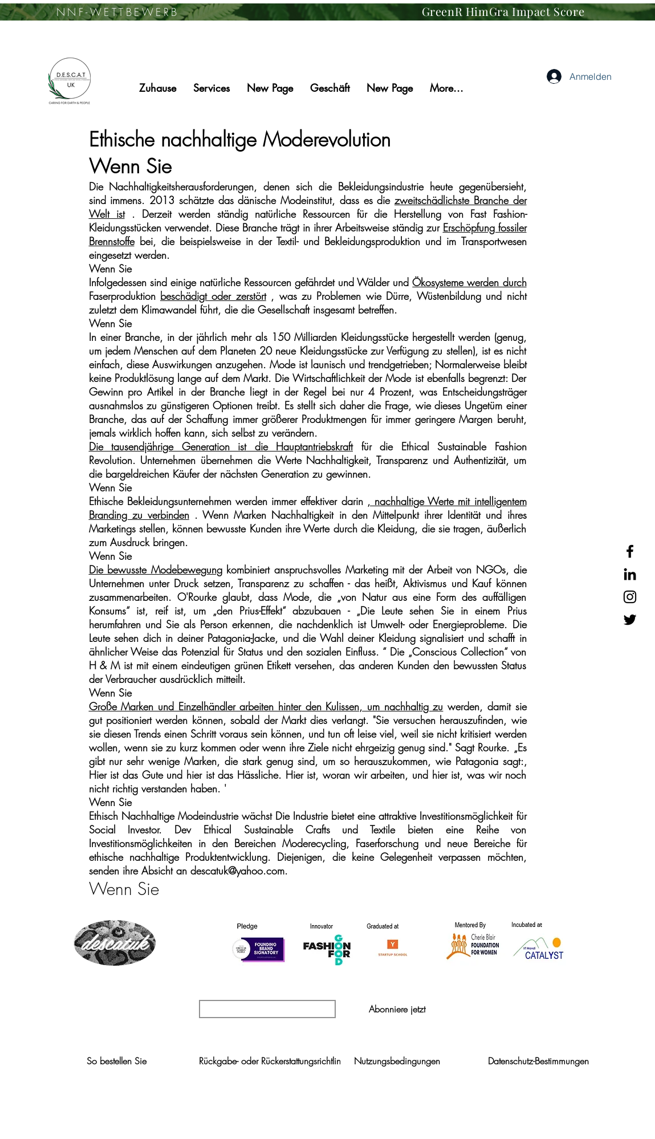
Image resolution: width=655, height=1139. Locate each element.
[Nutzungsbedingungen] (397, 1060)
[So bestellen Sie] (116, 1060)
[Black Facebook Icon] (629, 551)
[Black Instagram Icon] (629, 596)
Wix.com (456, 1125)
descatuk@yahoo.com (237, 870)
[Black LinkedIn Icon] (629, 574)
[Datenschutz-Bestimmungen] (538, 1060)
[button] (397, 1009)
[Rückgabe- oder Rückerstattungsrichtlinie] (273, 1060)
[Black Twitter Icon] (629, 619)
